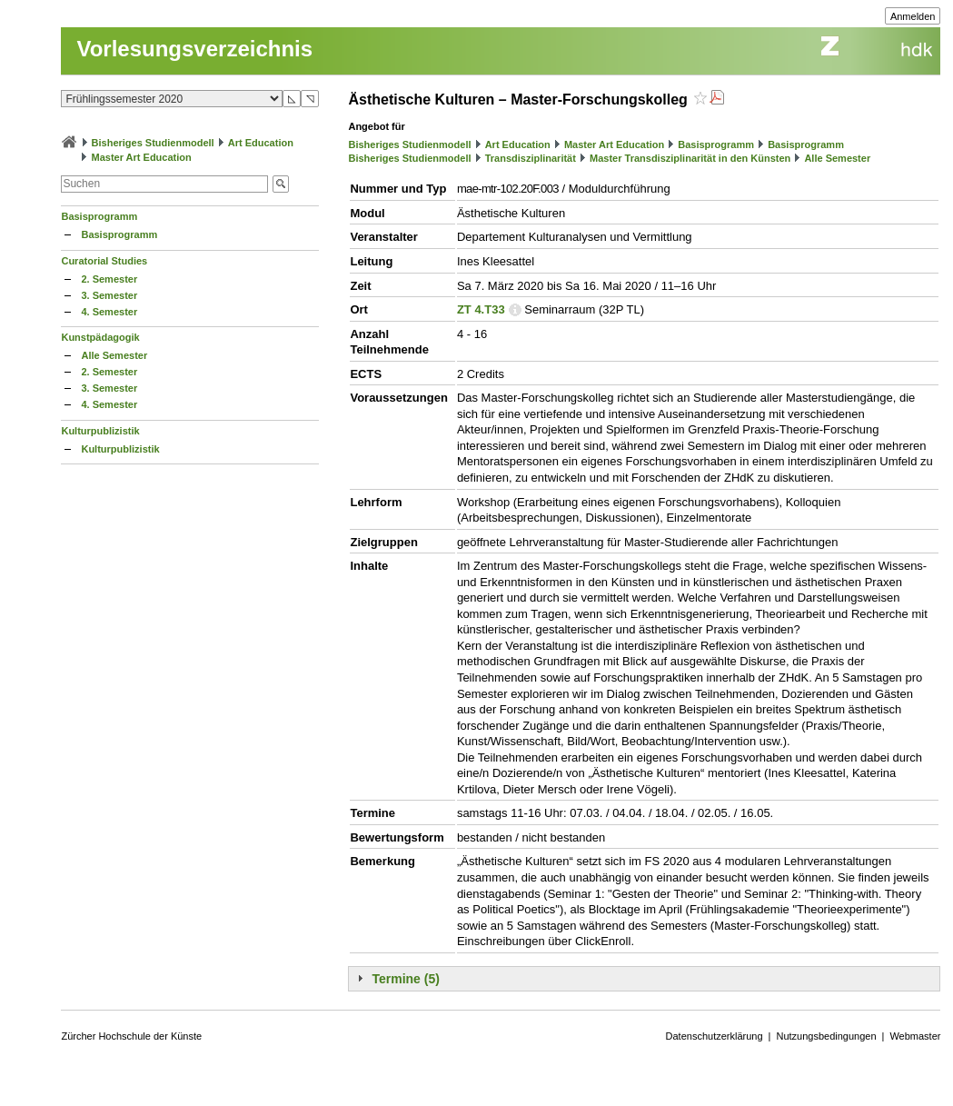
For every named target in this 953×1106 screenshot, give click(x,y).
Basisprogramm (99, 216)
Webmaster (914, 1036)
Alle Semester (114, 355)
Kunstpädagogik (100, 337)
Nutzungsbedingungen (826, 1036)
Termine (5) (405, 978)
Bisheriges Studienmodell (153, 142)
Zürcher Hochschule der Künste (131, 1036)
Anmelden (913, 16)
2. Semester (109, 279)
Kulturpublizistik (100, 430)
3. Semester (109, 295)
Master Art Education (142, 157)
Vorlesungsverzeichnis (194, 48)
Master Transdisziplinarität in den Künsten (690, 158)
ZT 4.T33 (481, 309)
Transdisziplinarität (530, 158)
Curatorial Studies (104, 260)
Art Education (260, 142)
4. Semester (109, 311)
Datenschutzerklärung (714, 1036)
